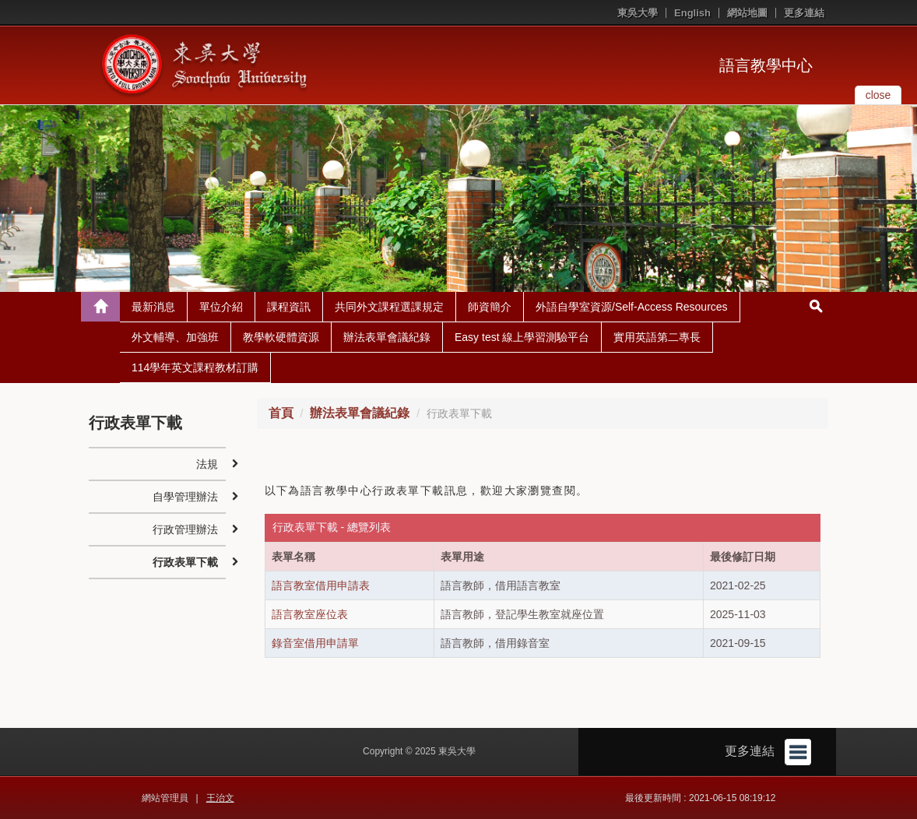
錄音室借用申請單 (315, 643)
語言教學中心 (766, 65)
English (692, 13)
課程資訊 (289, 307)
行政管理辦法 (185, 529)
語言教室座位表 (310, 614)
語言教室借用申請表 (321, 585)
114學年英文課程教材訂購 (195, 367)
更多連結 (804, 13)
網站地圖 (747, 13)
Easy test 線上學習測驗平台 (522, 337)
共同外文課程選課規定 (389, 307)
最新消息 (153, 307)
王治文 (220, 798)
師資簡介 (489, 307)
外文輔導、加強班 (175, 337)
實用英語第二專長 (657, 337)
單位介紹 (221, 307)
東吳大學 (637, 13)
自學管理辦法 (185, 496)
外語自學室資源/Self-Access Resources (632, 307)
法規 (207, 464)
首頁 (281, 413)
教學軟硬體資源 (281, 337)
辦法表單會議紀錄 (386, 337)
